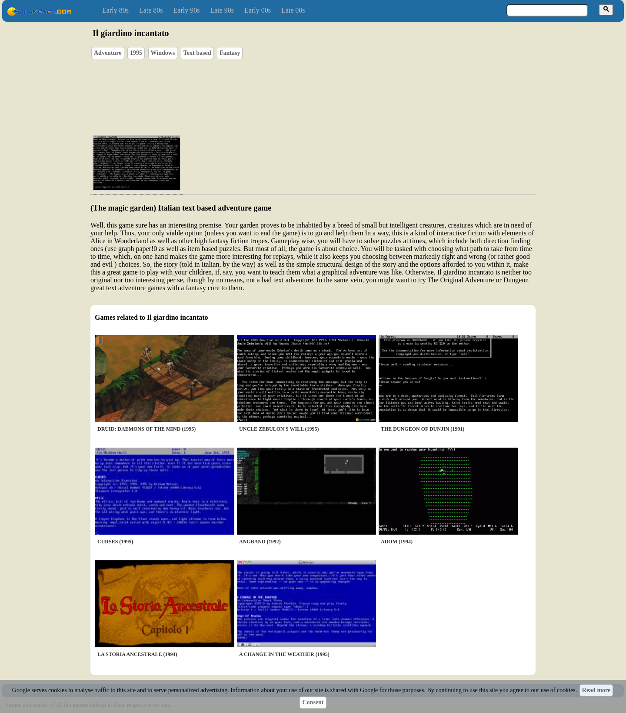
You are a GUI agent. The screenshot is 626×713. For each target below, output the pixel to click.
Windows (163, 53)
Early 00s (257, 10)
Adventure (108, 53)
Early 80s (115, 10)
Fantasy (230, 53)
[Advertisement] (338, 87)
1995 (136, 53)
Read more (596, 690)
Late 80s (151, 10)
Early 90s (186, 10)
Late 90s (222, 10)
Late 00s (293, 10)
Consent (312, 702)
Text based (197, 53)
